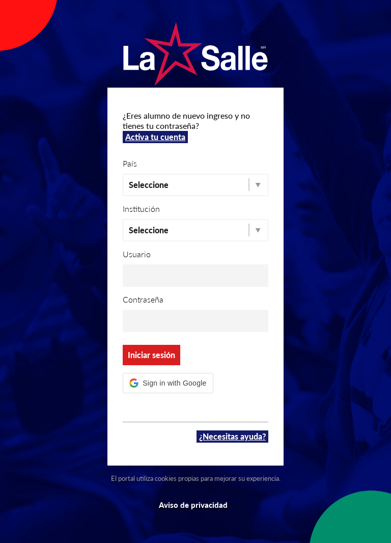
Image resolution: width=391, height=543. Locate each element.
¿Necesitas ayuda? (232, 436)
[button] (168, 383)
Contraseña (143, 299)
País (130, 163)
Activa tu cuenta (155, 137)
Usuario (137, 254)
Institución (141, 208)
